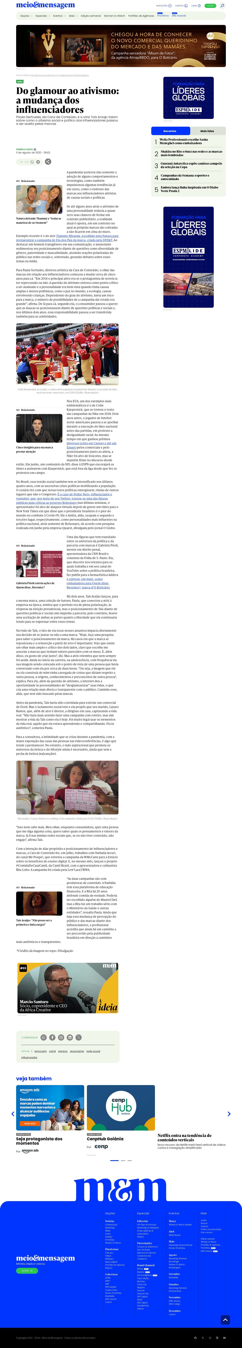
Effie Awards (179, 15)
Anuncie (204, 1226)
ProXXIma (163, 15)
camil (52, 1051)
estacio (63, 1051)
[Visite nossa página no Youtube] (224, 1337)
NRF (107, 1283)
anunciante (77, 1051)
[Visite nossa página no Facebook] (195, 1337)
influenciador (29, 1057)
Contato (181, 5)
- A (20, 161)
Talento (140, 1236)
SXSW (107, 1277)
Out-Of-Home (143, 1249)
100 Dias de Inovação (146, 1224)
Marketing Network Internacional (178, 1289)
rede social (93, 1051)
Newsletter (164, 5)
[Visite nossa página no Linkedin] (217, 1337)
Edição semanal (91, 16)
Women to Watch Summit (180, 1224)
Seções (25, 16)
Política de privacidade (211, 1229)
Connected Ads (144, 1255)
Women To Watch (113, 1242)
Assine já (27, 1270)
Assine (210, 5)
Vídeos (108, 1255)
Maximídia (109, 1296)
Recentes (170, 131)
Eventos (58, 16)
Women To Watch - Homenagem (177, 1266)
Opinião (108, 1236)
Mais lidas (207, 131)
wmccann (40, 1051)
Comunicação (111, 1224)
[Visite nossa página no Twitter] (203, 1337)
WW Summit (110, 1287)
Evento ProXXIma (113, 1293)
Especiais (42, 16)
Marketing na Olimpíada (148, 1227)
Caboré (108, 1302)
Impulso (140, 1272)
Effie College (174, 1304)
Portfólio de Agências (141, 16)
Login (196, 5)
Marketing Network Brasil (180, 1245)
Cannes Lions (111, 1290)
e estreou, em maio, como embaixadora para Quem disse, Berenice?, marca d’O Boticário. (88, 583)
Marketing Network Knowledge (178, 1260)
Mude (139, 1299)
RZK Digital (142, 1302)
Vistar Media (143, 1278)
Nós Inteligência (144, 1275)
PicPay (140, 1268)
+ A (26, 161)
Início (19, 75)
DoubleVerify (143, 1305)
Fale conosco (207, 1232)
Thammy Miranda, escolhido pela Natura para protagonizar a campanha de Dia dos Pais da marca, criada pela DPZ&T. (67, 238)
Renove (204, 1223)
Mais (72, 16)
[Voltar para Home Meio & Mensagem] (45, 6)
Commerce (142, 1258)
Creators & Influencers (147, 1246)
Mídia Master (175, 1235)
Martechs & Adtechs (146, 1252)
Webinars (109, 1258)
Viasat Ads (142, 1284)
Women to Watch (114, 16)
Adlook (140, 1308)
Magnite (141, 1287)
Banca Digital (111, 1261)
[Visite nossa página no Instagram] (210, 1337)
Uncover (141, 1290)
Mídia (26, 75)
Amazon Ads (142, 1293)
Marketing (110, 1227)
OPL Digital (142, 1296)
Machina (141, 1281)
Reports (108, 1267)
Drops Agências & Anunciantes (145, 1232)
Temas (25, 1051)
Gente (108, 1233)
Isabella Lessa (24, 149)
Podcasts (109, 1252)
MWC (107, 1280)
